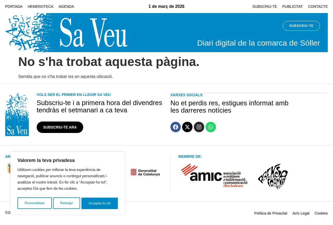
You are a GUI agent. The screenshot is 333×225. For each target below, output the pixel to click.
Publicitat (292, 6)
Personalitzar (34, 203)
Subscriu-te (264, 6)
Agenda (66, 6)
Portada (13, 6)
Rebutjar (66, 203)
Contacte (318, 6)
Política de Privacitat (270, 213)
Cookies (321, 213)
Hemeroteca (40, 6)
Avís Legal (300, 213)
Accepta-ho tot (100, 203)
